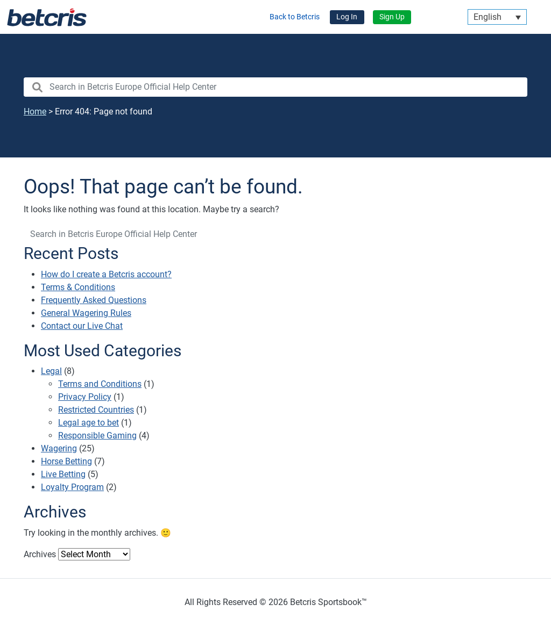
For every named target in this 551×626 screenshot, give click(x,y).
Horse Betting (66, 461)
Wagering (59, 448)
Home (35, 111)
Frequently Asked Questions (93, 300)
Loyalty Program (72, 487)
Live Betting (63, 474)
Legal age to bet (88, 423)
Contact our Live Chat (82, 326)
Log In (346, 16)
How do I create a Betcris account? (106, 274)
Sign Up (392, 16)
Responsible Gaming (97, 435)
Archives (40, 554)
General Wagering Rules (86, 313)
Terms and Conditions (100, 384)
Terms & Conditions (78, 287)
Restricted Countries (96, 410)
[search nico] (275, 87)
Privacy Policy (84, 397)
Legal (51, 371)
